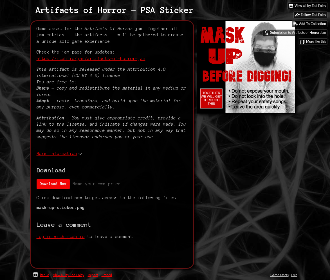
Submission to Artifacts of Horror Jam (295, 32)
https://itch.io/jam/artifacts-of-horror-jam (91, 58)
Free (294, 275)
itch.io (44, 275)
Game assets (279, 275)
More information (59, 153)
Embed (107, 275)
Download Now (53, 184)
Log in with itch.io (61, 236)
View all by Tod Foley (68, 275)
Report (93, 275)
